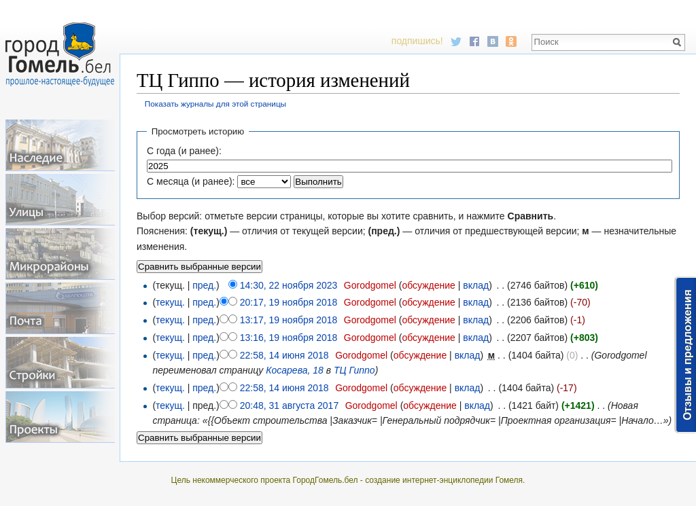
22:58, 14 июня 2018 (284, 355)
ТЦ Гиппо (354, 370)
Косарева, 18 (295, 370)
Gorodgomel (370, 285)
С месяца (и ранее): (191, 181)
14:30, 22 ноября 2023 (289, 285)
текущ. (170, 302)
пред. (204, 285)
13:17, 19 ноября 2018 (289, 319)
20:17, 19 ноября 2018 (289, 302)
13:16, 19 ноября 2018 (289, 337)
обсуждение (428, 285)
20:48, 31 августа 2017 (289, 405)
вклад (476, 285)
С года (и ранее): (184, 150)
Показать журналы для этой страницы (215, 103)
